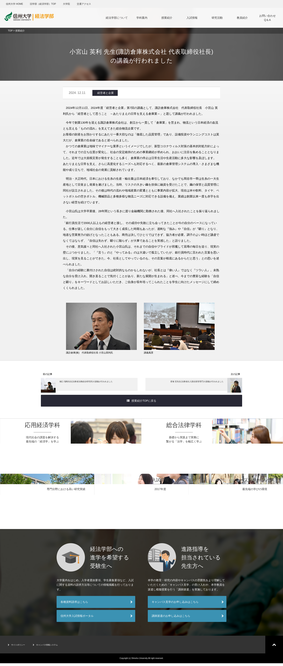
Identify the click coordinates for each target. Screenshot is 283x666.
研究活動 (217, 17)
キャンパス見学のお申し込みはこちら (175, 604)
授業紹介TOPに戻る (141, 403)
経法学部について (117, 17)
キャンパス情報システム (55, 647)
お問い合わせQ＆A (267, 17)
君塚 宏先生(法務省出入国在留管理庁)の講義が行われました (197, 386)
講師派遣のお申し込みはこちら (171, 618)
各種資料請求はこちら (74, 604)
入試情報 (192, 17)
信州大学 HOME (14, 4)
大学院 (66, 4)
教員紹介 (242, 17)
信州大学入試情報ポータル (77, 618)
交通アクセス (84, 4)
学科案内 (141, 17)
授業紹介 (166, 17)
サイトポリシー (19, 647)
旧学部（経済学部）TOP (43, 4)
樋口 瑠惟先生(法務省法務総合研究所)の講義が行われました (86, 386)
